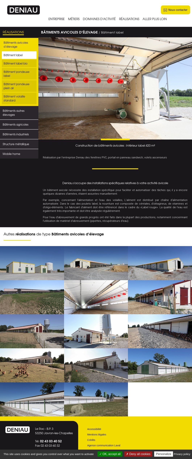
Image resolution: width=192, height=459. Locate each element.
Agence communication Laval (103, 445)
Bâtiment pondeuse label (16, 74)
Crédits (91, 440)
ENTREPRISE (56, 18)
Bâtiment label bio (16, 63)
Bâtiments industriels (16, 134)
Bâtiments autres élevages (13, 113)
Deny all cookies (138, 454)
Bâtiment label (13, 55)
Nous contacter (175, 10)
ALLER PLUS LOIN (155, 18)
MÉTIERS (73, 18)
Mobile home (11, 154)
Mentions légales (96, 434)
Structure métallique (16, 144)
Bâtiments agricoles (15, 124)
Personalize (163, 454)
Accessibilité (94, 429)
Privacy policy (182, 454)
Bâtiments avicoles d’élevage (16, 45)
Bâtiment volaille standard (14, 98)
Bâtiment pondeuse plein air (16, 86)
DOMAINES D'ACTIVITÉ (99, 18)
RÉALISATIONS (129, 18)
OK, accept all (110, 454)
